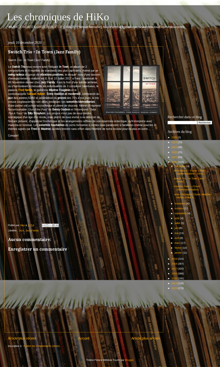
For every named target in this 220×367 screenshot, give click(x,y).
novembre (180, 203)
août (177, 218)
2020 (174, 162)
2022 (174, 152)
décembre (180, 166)
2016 (174, 273)
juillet (178, 223)
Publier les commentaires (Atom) (42, 346)
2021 (174, 157)
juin (177, 228)
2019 (174, 258)
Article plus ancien (145, 338)
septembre (181, 213)
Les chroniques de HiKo (58, 17)
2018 (174, 263)
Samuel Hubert (36, 93)
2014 (174, 283)
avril (177, 238)
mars (178, 243)
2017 (174, 268)
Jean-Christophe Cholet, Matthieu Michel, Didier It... (192, 196)
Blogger (129, 360)
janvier (179, 252)
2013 (174, 288)
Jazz (21, 230)
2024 (174, 142)
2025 (174, 137)
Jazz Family (32, 230)
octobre (179, 208)
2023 (174, 147)
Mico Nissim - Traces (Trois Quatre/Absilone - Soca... (189, 172)
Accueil (83, 338)
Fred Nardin (25, 90)
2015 (174, 278)
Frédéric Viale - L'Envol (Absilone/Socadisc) (187, 188)
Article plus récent (22, 338)
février (178, 247)
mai (177, 233)
